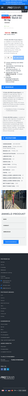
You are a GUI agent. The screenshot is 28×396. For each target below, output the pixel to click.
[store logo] (14, 8)
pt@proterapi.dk (11, 74)
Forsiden (3, 12)
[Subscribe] (17, 359)
